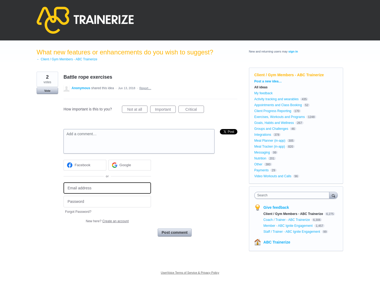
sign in (293, 51)
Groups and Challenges (271, 129)
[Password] (107, 201)
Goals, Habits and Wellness (274, 123)
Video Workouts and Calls (272, 176)
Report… (145, 88)
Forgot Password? (78, 212)
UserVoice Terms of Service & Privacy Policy (190, 272)
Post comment (175, 232)
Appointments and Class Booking (278, 105)
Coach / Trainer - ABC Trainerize (287, 220)
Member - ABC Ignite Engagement (288, 226)
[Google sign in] (129, 165)
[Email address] (107, 188)
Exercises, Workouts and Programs (280, 117)
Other (258, 164)
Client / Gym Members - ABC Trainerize (289, 75)
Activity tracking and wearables (276, 99)
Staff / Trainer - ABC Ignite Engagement (292, 232)
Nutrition (260, 158)
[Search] (333, 195)
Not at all (137, 110)
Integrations (262, 135)
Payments (261, 170)
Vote (47, 90)
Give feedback (276, 207)
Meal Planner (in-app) (269, 140)
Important (165, 110)
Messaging (262, 152)
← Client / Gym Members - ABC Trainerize (67, 59)
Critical (194, 110)
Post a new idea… (268, 81)
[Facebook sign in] (85, 165)
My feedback (263, 93)
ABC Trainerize (276, 242)
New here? (107, 221)
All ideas (261, 87)
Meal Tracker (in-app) (269, 146)
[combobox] (293, 195)
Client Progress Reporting (272, 111)
